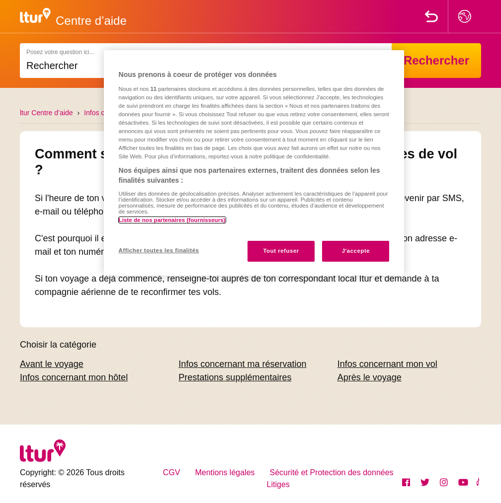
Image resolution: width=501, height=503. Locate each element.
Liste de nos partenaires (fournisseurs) (172, 220)
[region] (254, 163)
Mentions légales (224, 472)
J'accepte (356, 251)
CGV (171, 472)
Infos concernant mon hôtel (74, 377)
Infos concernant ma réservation (242, 364)
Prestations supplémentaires (234, 377)
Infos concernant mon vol (387, 364)
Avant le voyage (52, 364)
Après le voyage (369, 377)
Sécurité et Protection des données (332, 472)
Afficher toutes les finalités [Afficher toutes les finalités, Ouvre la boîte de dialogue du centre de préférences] (159, 250)
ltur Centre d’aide (46, 113)
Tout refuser (281, 251)
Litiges (278, 484)
